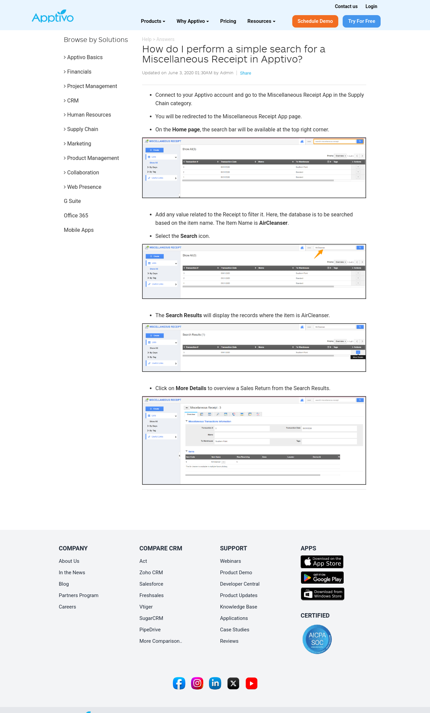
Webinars (230, 561)
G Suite (72, 201)
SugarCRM (151, 618)
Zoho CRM (151, 573)
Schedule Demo (315, 21)
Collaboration (81, 172)
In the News (72, 573)
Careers (67, 607)
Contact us (346, 6)
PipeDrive (150, 630)
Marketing (77, 143)
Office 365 (76, 215)
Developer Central (240, 584)
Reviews (229, 641)
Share (245, 73)
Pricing (228, 21)
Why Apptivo (193, 21)
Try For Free (361, 21)
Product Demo (236, 573)
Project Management (90, 86)
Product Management (91, 158)
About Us (69, 561)
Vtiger (146, 607)
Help (147, 39)
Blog (64, 584)
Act (143, 561)
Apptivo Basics (83, 57)
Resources (261, 21)
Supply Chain (81, 129)
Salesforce (151, 584)
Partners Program (78, 595)
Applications (234, 618)
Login (371, 6)
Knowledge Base (238, 607)
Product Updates (239, 595)
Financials (77, 72)
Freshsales (151, 595)
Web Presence (82, 187)
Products (153, 21)
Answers (165, 39)
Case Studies (234, 630)
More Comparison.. (160, 641)
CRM (71, 100)
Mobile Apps (79, 230)
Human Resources (87, 115)
